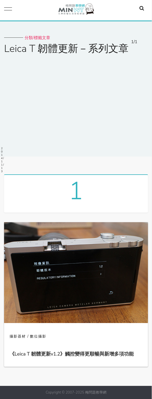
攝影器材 (18, 336)
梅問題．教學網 (76, 10)
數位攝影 (38, 336)
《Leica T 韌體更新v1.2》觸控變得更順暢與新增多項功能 (72, 354)
